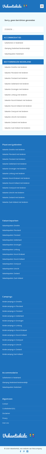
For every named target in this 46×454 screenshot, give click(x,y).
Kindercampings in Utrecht (11, 345)
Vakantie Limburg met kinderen (16, 95)
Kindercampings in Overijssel (12, 340)
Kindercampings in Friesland (12, 311)
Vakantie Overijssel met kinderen (16, 111)
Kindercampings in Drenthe (12, 301)
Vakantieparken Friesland (11, 235)
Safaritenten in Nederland (14, 43)
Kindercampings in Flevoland (12, 306)
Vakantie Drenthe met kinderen (16, 67)
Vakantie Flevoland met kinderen (16, 73)
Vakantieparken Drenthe (11, 225)
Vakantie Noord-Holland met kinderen (18, 106)
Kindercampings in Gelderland (13, 316)
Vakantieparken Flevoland (11, 230)
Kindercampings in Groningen (12, 321)
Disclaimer (6, 413)
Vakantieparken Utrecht (10, 269)
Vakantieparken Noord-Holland (13, 259)
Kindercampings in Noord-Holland (14, 335)
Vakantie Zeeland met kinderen (16, 122)
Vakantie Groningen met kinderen (17, 89)
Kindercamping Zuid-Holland (12, 354)
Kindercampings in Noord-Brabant (14, 330)
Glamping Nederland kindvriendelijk (17, 48)
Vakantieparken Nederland (14, 54)
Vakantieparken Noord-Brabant (13, 254)
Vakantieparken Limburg (11, 249)
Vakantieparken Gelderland (11, 240)
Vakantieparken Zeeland (11, 273)
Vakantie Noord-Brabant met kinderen (18, 100)
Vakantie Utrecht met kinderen (15, 117)
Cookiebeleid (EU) (8, 408)
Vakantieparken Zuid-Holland (12, 278)
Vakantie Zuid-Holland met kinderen (17, 128)
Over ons (5, 423)
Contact (5, 404)
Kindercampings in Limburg (12, 325)
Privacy (4, 418)
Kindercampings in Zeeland (12, 349)
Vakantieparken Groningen (11, 245)
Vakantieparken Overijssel (11, 264)
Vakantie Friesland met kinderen (16, 78)
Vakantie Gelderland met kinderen (17, 84)
